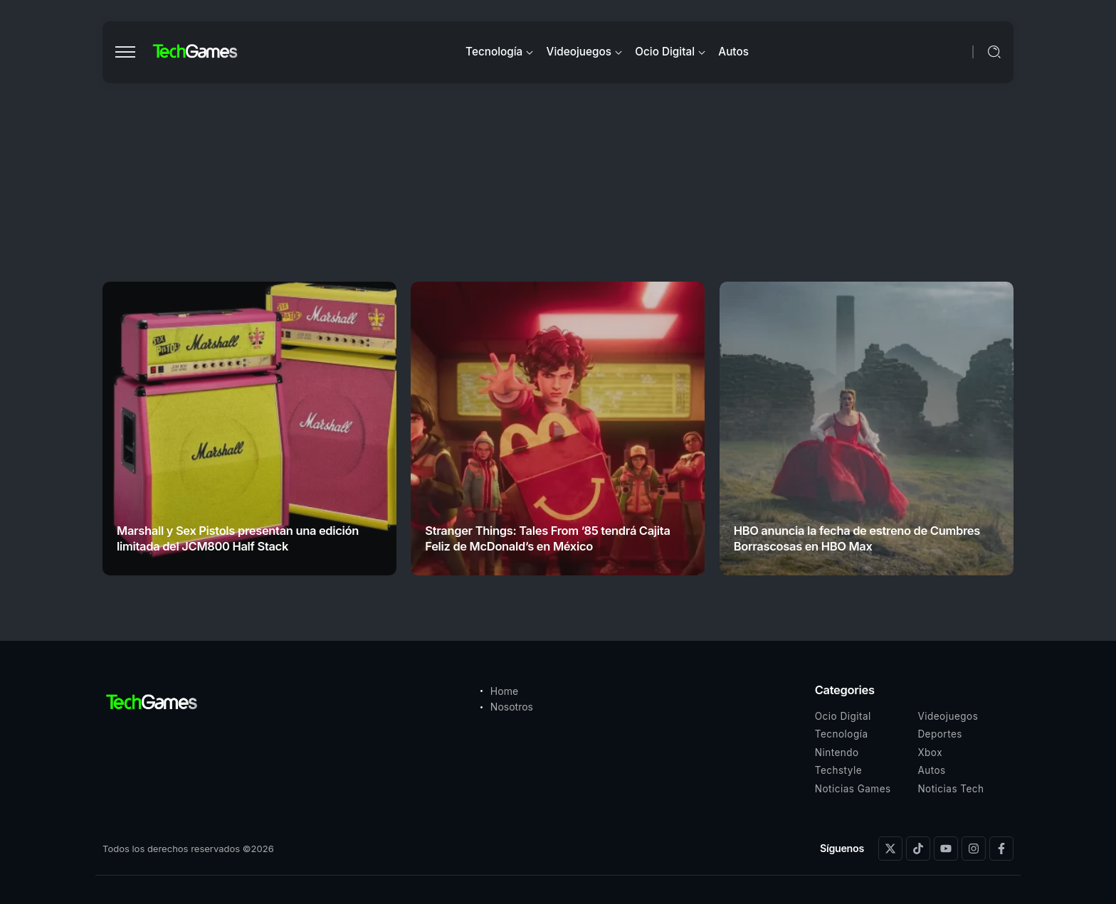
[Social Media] (890, 848)
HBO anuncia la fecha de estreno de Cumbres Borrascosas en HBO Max (857, 538)
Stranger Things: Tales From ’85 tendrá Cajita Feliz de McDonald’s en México (547, 538)
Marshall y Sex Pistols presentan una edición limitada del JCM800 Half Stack (238, 538)
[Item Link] (249, 428)
